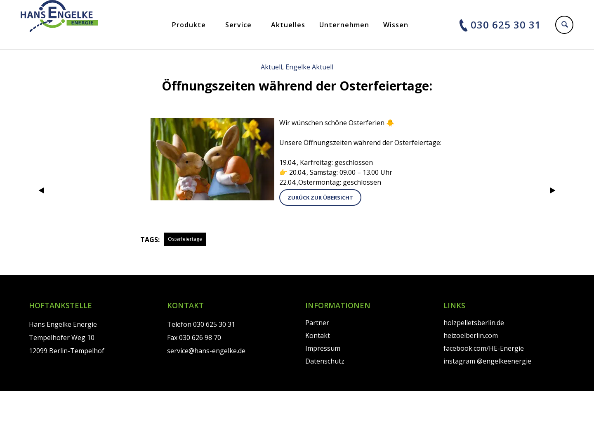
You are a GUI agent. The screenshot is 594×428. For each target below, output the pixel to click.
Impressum (322, 348)
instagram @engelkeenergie (487, 361)
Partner (317, 322)
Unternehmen (344, 24)
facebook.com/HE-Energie (483, 348)
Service (238, 24)
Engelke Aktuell (309, 66)
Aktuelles (288, 24)
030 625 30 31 (506, 24)
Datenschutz (324, 361)
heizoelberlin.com (470, 335)
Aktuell (271, 66)
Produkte (189, 24)
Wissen (395, 24)
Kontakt (317, 335)
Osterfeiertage (185, 239)
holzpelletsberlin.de (473, 322)
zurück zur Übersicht (320, 197)
